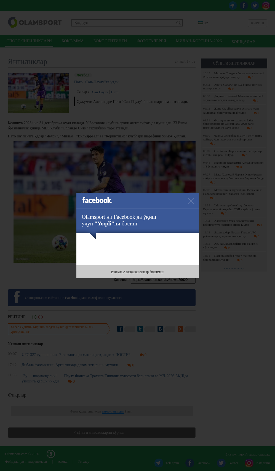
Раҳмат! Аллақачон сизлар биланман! (137, 272)
